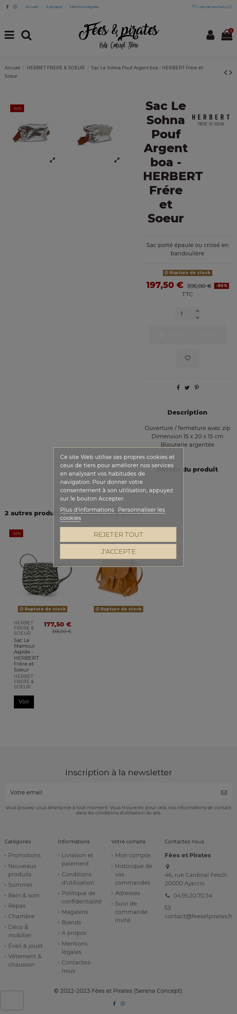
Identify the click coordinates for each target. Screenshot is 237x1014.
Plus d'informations (88, 509)
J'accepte (118, 551)
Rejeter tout (118, 534)
